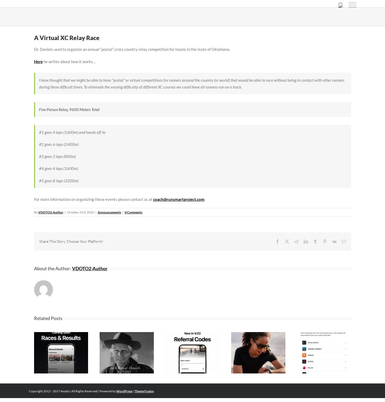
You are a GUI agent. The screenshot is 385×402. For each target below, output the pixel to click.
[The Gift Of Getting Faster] (192, 334)
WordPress (124, 391)
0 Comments (133, 212)
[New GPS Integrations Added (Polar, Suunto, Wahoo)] (324, 334)
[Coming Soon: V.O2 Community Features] (61, 334)
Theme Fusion (144, 391)
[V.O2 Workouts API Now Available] (258, 334)
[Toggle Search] (340, 4)
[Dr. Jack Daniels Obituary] (127, 334)
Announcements (109, 212)
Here (38, 61)
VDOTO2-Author (50, 212)
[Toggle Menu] (352, 5)
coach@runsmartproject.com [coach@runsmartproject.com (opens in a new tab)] (178, 199)
